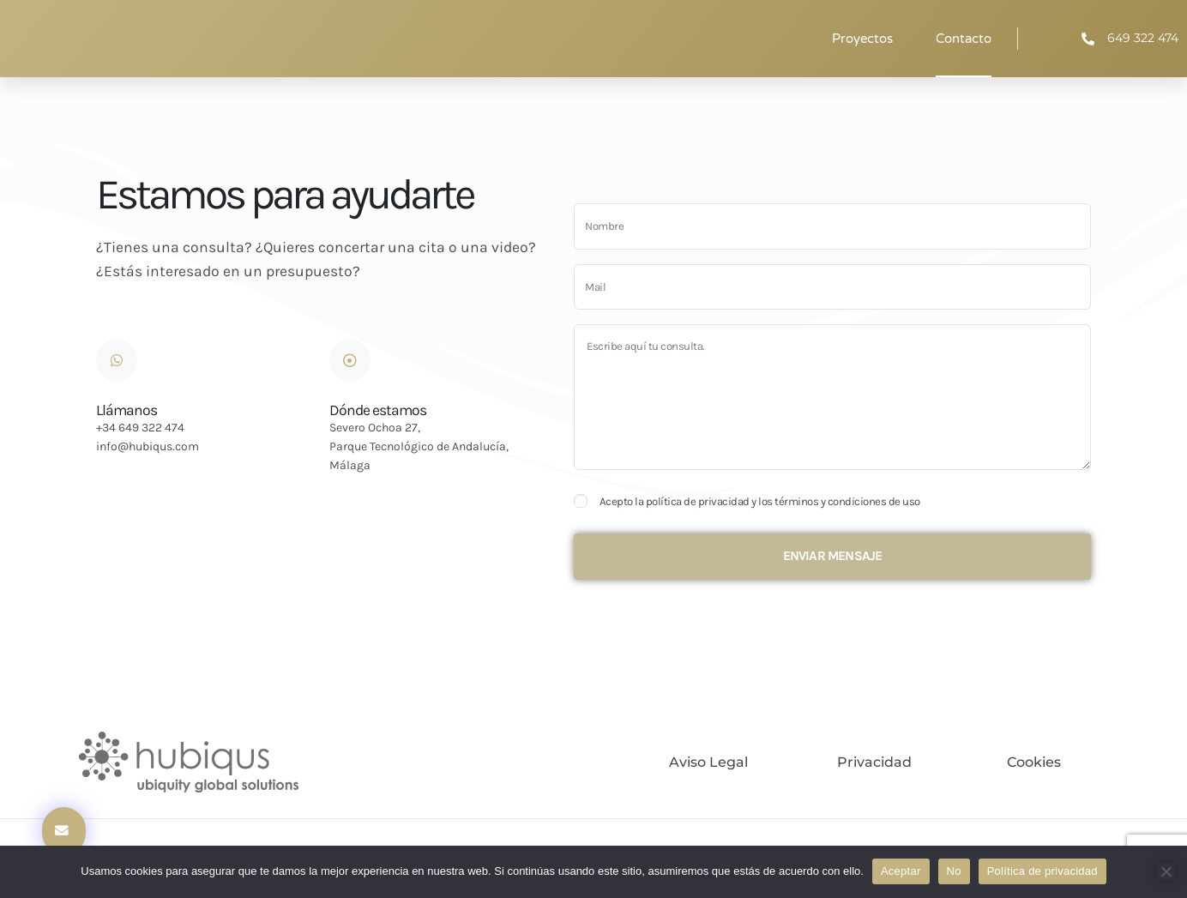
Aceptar (901, 871)
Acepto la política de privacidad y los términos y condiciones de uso (760, 501)
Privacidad (874, 762)
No (954, 871)
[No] (1165, 871)
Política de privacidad (1042, 871)
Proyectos (862, 38)
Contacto (963, 38)
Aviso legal (708, 762)
